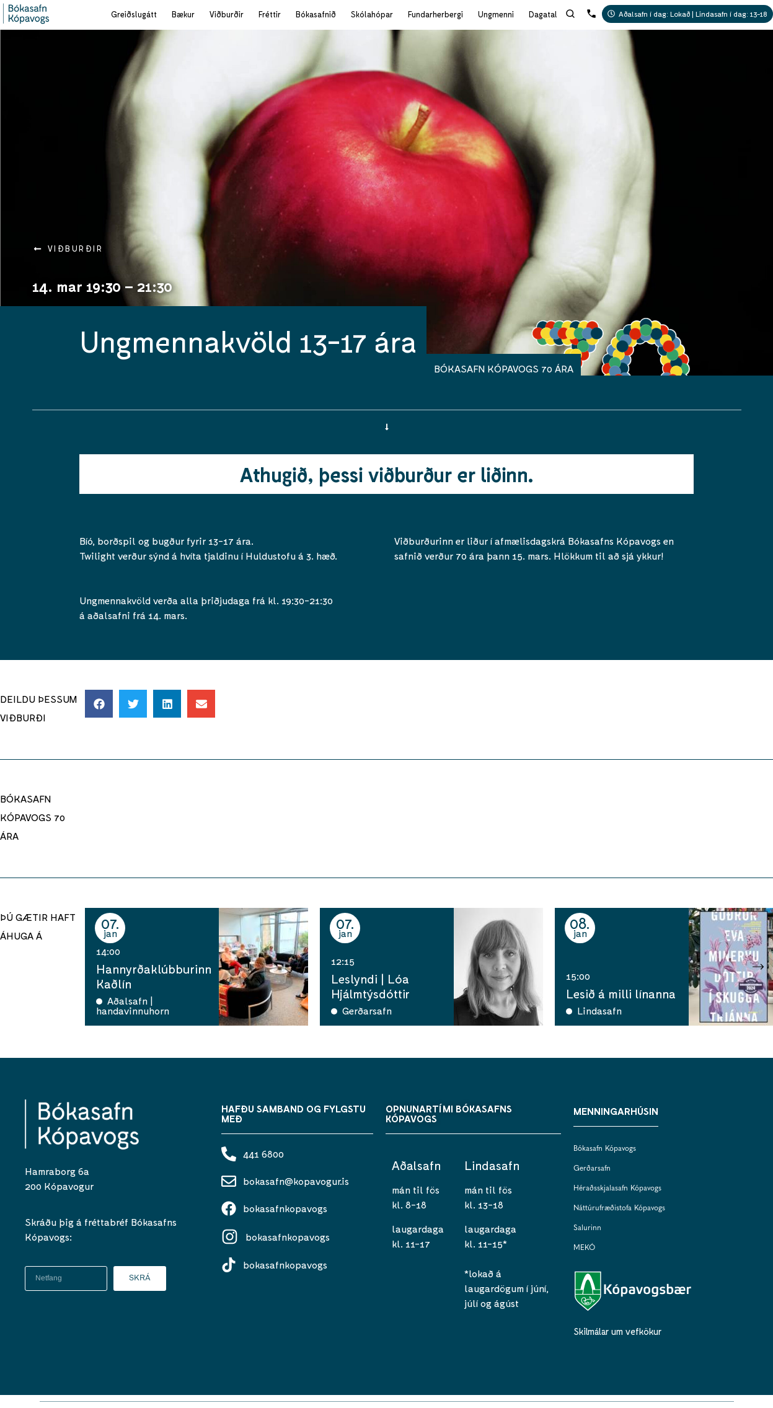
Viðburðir (227, 14)
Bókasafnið (316, 14)
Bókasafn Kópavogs (604, 1149)
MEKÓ (584, 1248)
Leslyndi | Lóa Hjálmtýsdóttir (370, 986)
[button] (99, 704)
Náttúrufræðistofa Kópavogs (619, 1208)
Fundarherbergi (435, 14)
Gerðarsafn (592, 1169)
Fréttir (269, 14)
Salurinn (587, 1228)
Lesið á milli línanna (621, 993)
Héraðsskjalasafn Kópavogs (617, 1188)
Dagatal (543, 14)
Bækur (183, 14)
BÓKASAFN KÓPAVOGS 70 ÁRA (503, 368)
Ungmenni (496, 14)
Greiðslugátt (134, 14)
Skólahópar (372, 14)
